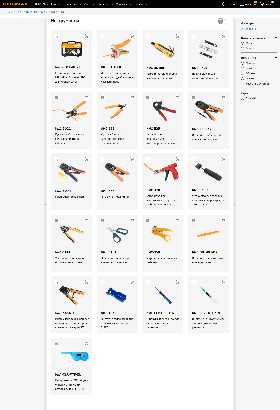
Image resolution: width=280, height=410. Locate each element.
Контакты (139, 4)
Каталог (56, 4)
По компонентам (35, 11)
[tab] (220, 21)
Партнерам (104, 4)
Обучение (89, 4)
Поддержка (72, 4)
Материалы (122, 4)
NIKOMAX (40, 4)
